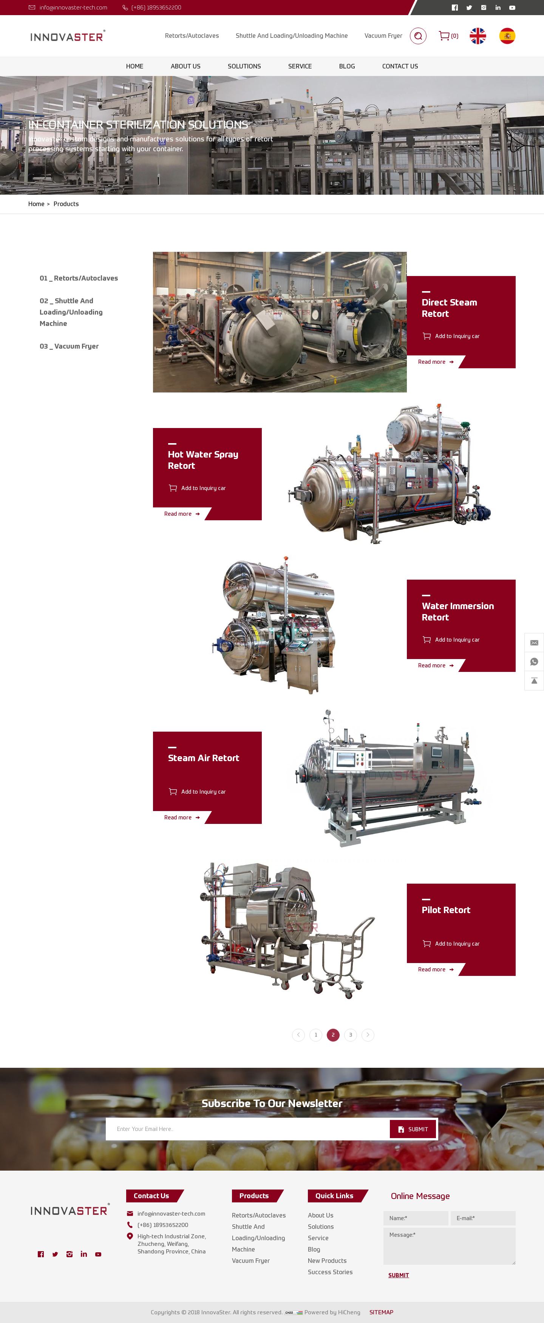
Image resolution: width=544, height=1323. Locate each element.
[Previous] (298, 1042)
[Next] (368, 1042)
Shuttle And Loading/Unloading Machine (292, 35)
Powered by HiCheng (332, 1312)
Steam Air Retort (204, 757)
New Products (327, 1260)
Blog (347, 66)
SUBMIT (418, 1129)
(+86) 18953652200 (156, 7)
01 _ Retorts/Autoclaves (79, 278)
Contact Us (400, 66)
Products (66, 204)
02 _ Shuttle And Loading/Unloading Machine (71, 312)
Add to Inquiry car (457, 336)
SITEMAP (381, 1312)
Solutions (244, 66)
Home (135, 66)
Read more (431, 361)
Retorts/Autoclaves (192, 35)
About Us (186, 66)
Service (300, 66)
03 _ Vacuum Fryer (69, 346)
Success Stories (330, 1272)
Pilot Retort (446, 909)
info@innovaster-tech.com (73, 7)
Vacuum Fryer (383, 35)
